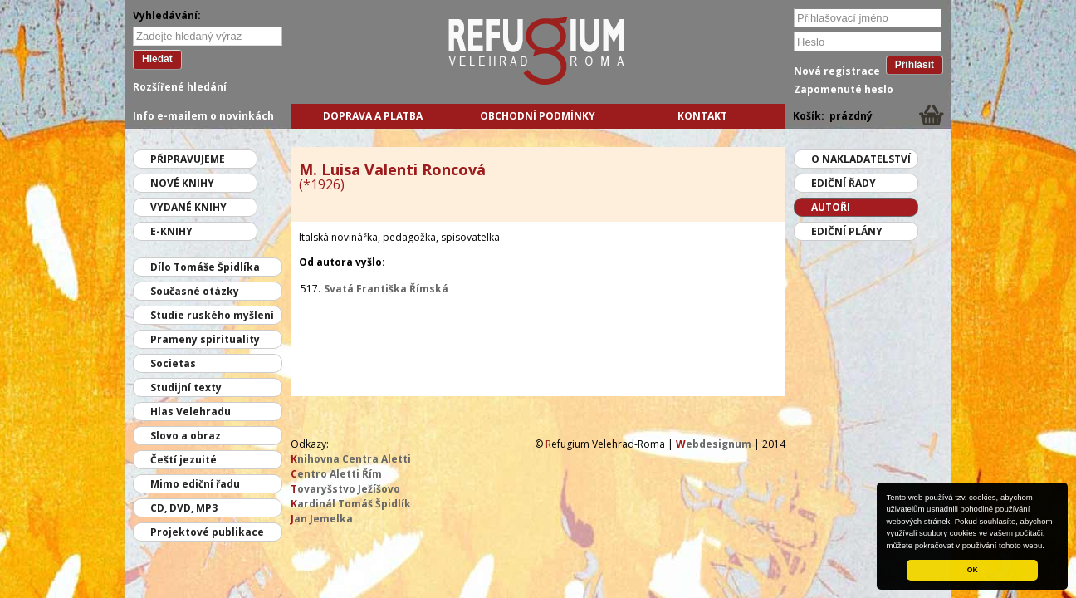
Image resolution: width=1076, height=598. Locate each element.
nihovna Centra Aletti (351, 459)
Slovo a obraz (185, 436)
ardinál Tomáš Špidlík (351, 504)
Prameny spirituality (205, 339)
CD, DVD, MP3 (184, 508)
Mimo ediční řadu (195, 484)
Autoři (830, 207)
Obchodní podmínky (537, 116)
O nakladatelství (861, 159)
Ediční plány (847, 231)
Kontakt (702, 116)
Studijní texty (186, 387)
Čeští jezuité (183, 460)
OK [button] (972, 570)
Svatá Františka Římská (386, 289)
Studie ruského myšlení (212, 315)
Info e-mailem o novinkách (203, 116)
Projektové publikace (207, 532)
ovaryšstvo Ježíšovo (345, 489)
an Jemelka (322, 519)
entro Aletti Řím (336, 474)
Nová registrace (837, 71)
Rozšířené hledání (180, 87)
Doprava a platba (373, 116)
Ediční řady (843, 183)
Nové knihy (182, 183)
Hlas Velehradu (190, 411)
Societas (173, 363)
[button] (1048, 546)
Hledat (157, 59)
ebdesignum (713, 444)
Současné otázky (194, 291)
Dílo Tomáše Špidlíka (205, 267)
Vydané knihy (188, 207)
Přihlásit (914, 65)
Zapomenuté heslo (843, 89)
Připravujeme (187, 159)
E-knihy (171, 231)
